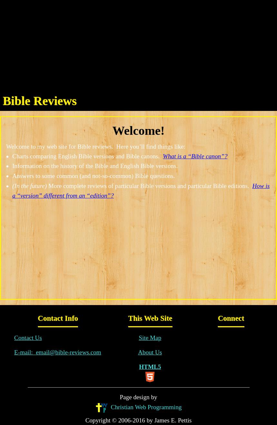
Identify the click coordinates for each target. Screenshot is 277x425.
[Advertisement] (138, 45)
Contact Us (28, 337)
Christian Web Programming (138, 407)
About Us (150, 352)
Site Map (150, 337)
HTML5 (150, 372)
